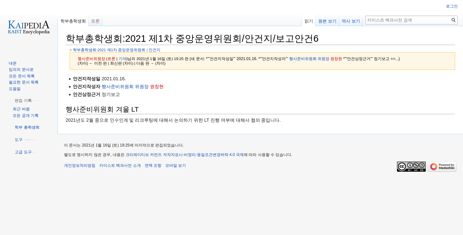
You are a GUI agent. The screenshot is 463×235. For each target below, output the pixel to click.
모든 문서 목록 (22, 76)
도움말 (15, 88)
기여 (122, 58)
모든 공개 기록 (26, 115)
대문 (13, 63)
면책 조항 (153, 165)
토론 (111, 58)
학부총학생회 (73, 21)
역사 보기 (351, 21)
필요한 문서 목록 (24, 82)
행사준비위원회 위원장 (309, 58)
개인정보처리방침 (79, 165)
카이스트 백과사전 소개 (120, 165)
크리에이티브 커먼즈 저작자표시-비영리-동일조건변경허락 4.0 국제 (184, 154)
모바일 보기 (175, 165)
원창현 (336, 58)
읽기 (309, 21)
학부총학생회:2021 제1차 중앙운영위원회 (109, 50)
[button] (23, 100)
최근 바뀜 (21, 109)
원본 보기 (327, 21)
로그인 (452, 6)
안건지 (154, 50)
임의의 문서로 (21, 69)
